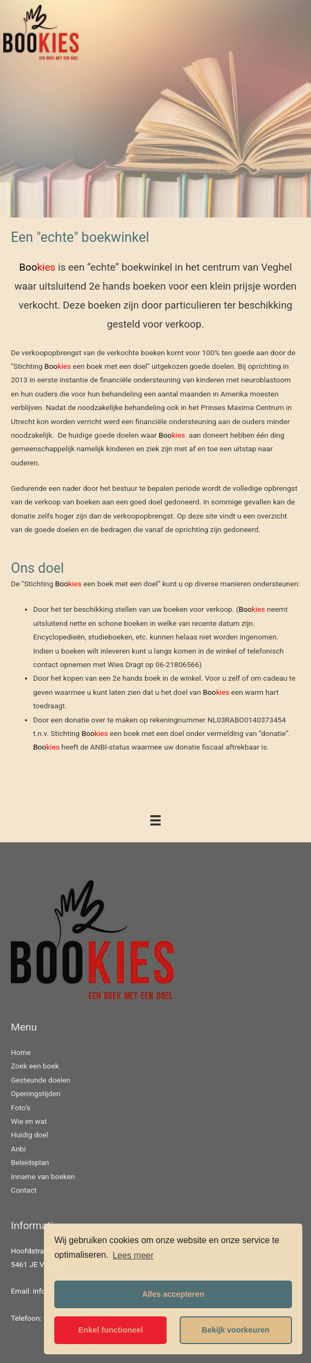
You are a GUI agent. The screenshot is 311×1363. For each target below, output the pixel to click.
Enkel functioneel (110, 1330)
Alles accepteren (173, 1294)
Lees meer (133, 1255)
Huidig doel (29, 1134)
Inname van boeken (43, 1176)
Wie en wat (29, 1121)
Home (21, 1052)
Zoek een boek (35, 1065)
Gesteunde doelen (41, 1080)
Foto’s (20, 1107)
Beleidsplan (30, 1162)
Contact (24, 1190)
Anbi (18, 1148)
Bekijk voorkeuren (236, 1330)
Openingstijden (35, 1093)
